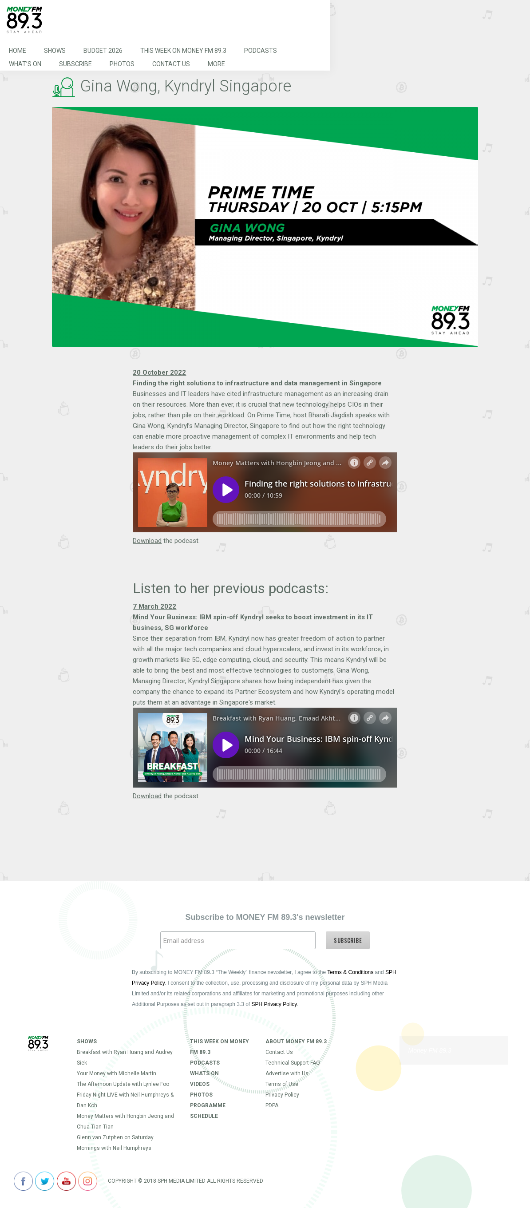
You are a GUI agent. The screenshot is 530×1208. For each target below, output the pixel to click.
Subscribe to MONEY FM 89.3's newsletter (264, 917)
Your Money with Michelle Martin (116, 1073)
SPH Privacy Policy (274, 1004)
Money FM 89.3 (429, 1050)
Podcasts (260, 50)
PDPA (271, 1105)
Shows (55, 50)
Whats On (204, 1073)
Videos (200, 1084)
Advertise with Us (287, 1073)
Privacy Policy (282, 1095)
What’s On (25, 63)
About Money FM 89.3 (296, 1041)
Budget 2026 (103, 50)
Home (17, 50)
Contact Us (171, 63)
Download (147, 541)
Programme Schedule (207, 1110)
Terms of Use (281, 1084)
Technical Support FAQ (292, 1063)
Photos (122, 63)
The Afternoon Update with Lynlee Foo (123, 1084)
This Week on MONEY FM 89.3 (183, 50)
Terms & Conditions (350, 972)
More (216, 63)
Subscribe (75, 63)
